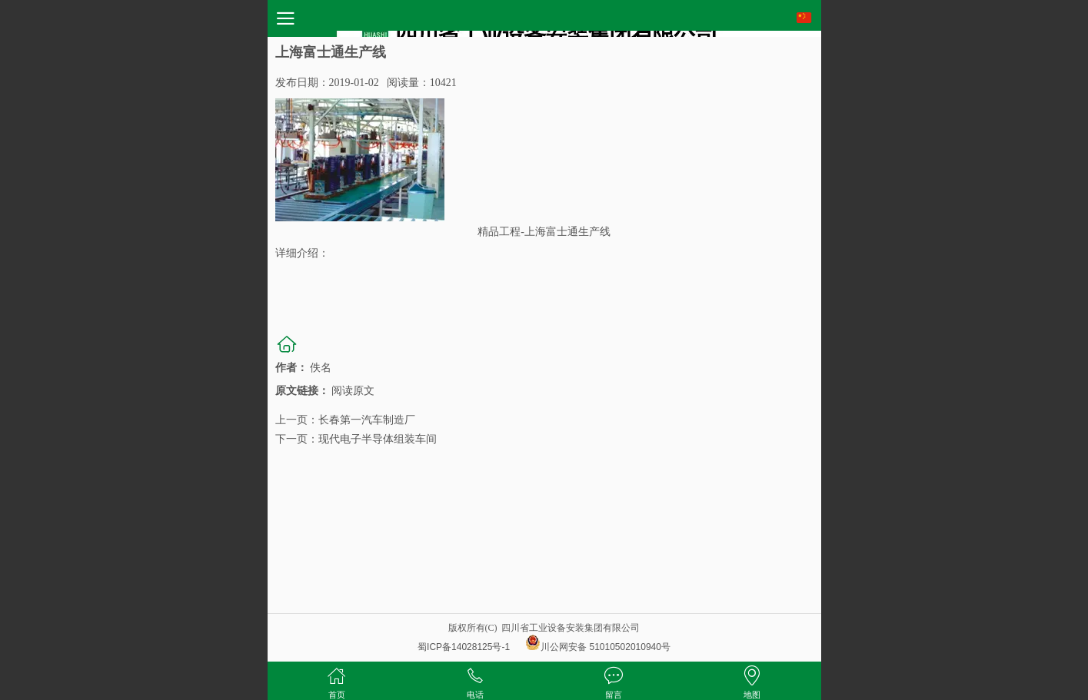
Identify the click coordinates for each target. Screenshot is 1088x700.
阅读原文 (352, 390)
